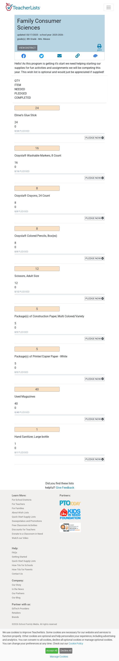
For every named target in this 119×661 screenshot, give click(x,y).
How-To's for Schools (22, 565)
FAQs (14, 552)
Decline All (65, 650)
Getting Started (19, 556)
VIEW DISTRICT (27, 47)
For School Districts (21, 499)
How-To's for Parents (22, 569)
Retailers (16, 612)
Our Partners (18, 593)
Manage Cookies (59, 656)
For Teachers (18, 504)
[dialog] (59, 645)
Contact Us (17, 573)
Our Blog (16, 597)
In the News (18, 589)
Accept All (51, 650)
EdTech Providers (20, 608)
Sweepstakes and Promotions (27, 521)
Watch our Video (20, 538)
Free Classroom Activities (24, 525)
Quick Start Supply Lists (24, 516)
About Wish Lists (20, 512)
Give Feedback (65, 487)
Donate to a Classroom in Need (27, 533)
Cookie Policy (76, 643)
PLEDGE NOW (94, 137)
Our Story (16, 585)
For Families (18, 508)
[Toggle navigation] (109, 7)
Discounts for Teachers (23, 529)
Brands (15, 617)
